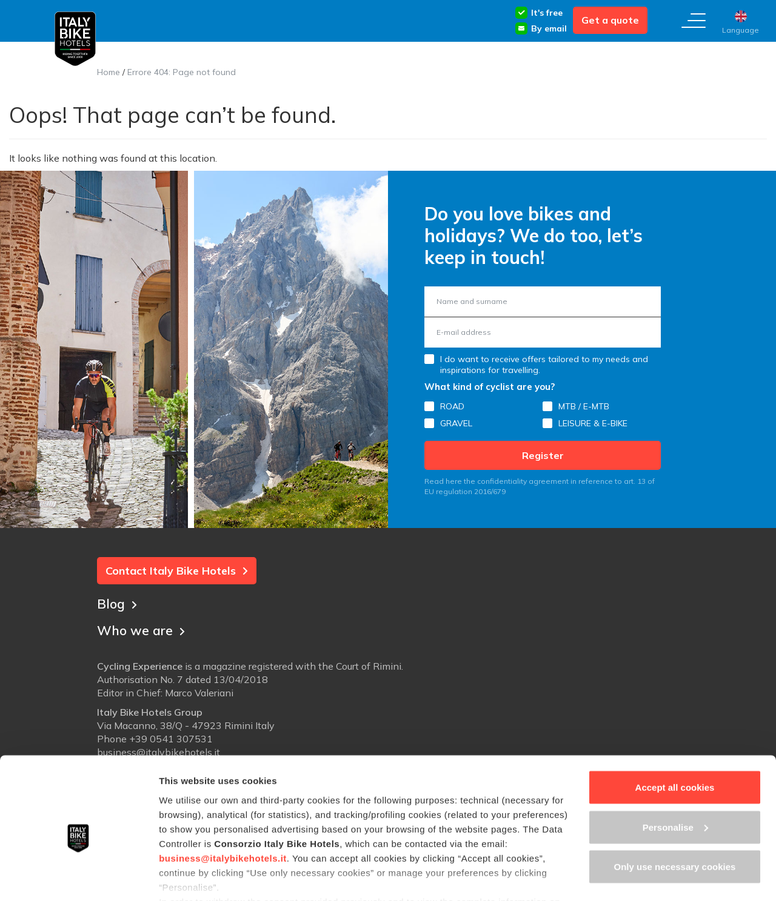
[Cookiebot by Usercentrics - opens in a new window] (78, 877)
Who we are (142, 629)
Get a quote (610, 20)
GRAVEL (456, 423)
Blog (117, 602)
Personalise (675, 771)
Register (543, 455)
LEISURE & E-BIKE (592, 423)
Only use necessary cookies (675, 810)
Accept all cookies (675, 731)
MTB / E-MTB (583, 406)
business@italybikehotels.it (223, 801)
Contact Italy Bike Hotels (176, 571)
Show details (187, 877)
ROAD (452, 406)
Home (108, 72)
